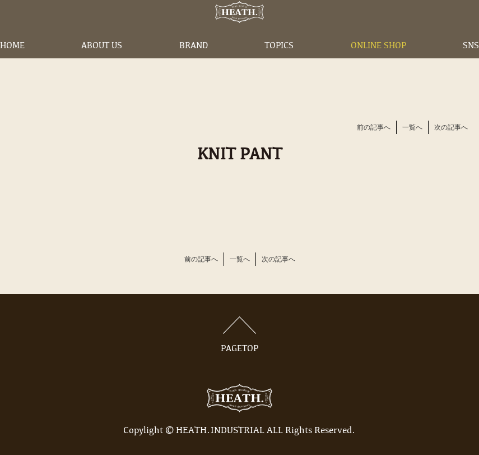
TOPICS (279, 63)
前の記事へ (373, 128)
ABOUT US (101, 63)
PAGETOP (240, 334)
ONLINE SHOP (378, 63)
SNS (471, 63)
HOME (12, 63)
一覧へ (412, 128)
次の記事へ (451, 128)
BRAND (193, 63)
